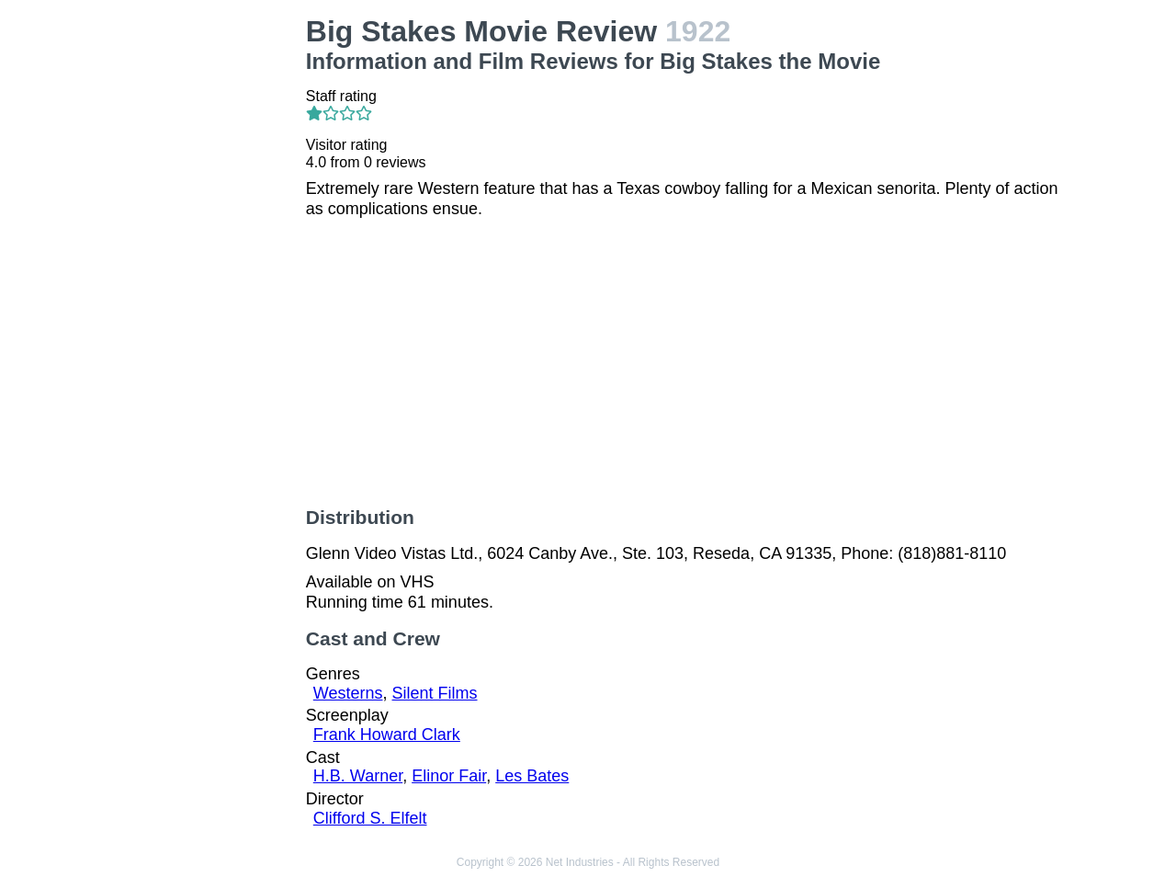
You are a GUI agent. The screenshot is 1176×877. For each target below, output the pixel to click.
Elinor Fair (449, 776)
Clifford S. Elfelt (370, 818)
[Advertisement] (206, 290)
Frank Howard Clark (386, 734)
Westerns (348, 693)
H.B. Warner (357, 776)
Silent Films (435, 693)
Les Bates (532, 776)
